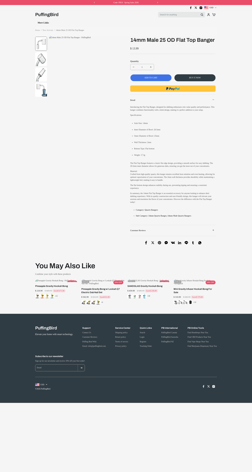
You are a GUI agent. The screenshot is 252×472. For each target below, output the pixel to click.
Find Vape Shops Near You (198, 336)
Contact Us (77, 23)
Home (38, 23)
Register (143, 336)
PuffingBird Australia (169, 331)
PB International (169, 322)
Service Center (122, 322)
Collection (50, 23)
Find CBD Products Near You (199, 331)
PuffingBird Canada (169, 327)
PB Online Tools (196, 322)
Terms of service (121, 336)
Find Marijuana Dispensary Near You (202, 340)
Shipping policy (121, 327)
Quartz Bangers (151, 210)
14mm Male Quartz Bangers (179, 216)
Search (64, 23)
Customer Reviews (89, 331)
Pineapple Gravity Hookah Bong (51, 283)
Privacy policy (120, 340)
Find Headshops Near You (198, 327)
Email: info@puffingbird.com (94, 340)
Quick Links (146, 322)
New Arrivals (48, 30)
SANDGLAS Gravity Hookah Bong (144, 283)
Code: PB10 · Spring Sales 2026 (126, 3)
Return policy (120, 331)
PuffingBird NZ (167, 336)
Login (142, 331)
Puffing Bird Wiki (89, 336)
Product (92, 23)
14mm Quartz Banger (157, 216)
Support (86, 322)
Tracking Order (146, 340)
